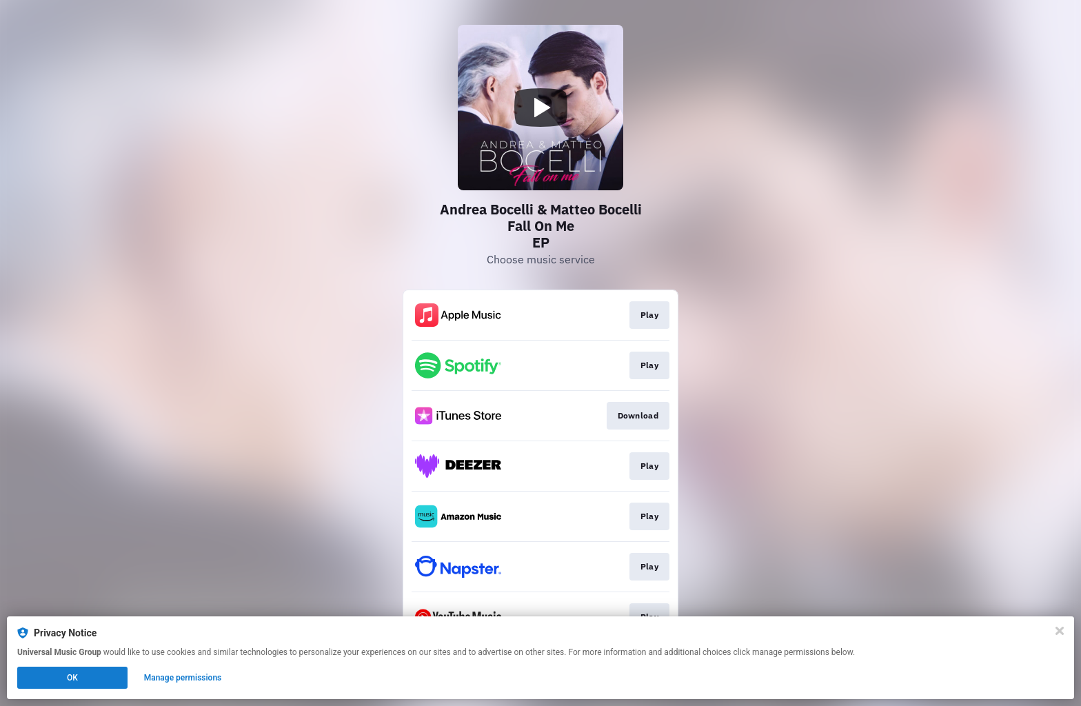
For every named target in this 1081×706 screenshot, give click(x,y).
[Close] (1060, 631)
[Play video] (540, 107)
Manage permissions (183, 678)
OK (72, 678)
